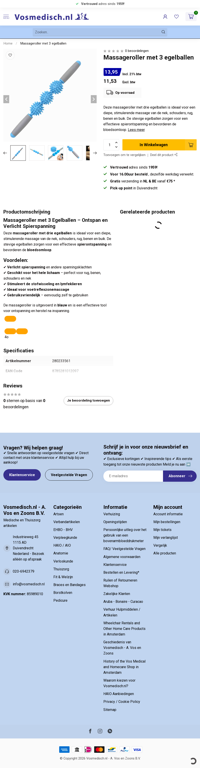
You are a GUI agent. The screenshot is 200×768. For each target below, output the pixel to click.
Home (8, 43)
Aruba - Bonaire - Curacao (123, 601)
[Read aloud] (10, 331)
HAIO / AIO (62, 545)
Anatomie (60, 553)
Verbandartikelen (66, 522)
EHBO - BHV (63, 530)
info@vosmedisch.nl (29, 584)
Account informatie (168, 514)
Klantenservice (22, 475)
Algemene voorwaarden (121, 557)
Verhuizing (111, 514)
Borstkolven (62, 592)
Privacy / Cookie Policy (121, 702)
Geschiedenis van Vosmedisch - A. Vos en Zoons (122, 647)
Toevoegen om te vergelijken (124, 155)
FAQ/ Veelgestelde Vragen (124, 549)
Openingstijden (115, 522)
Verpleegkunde (65, 537)
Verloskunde (63, 561)
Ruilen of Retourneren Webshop (120, 583)
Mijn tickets (162, 530)
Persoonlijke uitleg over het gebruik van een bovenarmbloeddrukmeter (124, 535)
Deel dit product (163, 155)
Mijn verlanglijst (165, 537)
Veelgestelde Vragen (69, 475)
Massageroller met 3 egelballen (43, 43)
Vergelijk (160, 545)
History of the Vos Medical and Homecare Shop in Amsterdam (124, 667)
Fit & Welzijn (63, 577)
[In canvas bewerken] (22, 331)
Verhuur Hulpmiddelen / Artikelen (121, 612)
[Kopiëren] (10, 319)
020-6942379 (23, 571)
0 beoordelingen (137, 51)
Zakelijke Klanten (116, 594)
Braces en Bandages (69, 585)
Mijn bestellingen (166, 522)
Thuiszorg (61, 569)
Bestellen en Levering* (121, 572)
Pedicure (60, 600)
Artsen (58, 514)
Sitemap (109, 710)
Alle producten (164, 553)
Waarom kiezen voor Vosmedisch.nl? (119, 683)
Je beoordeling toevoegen (88, 400)
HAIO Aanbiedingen (118, 694)
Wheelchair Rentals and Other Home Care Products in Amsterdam (124, 628)
